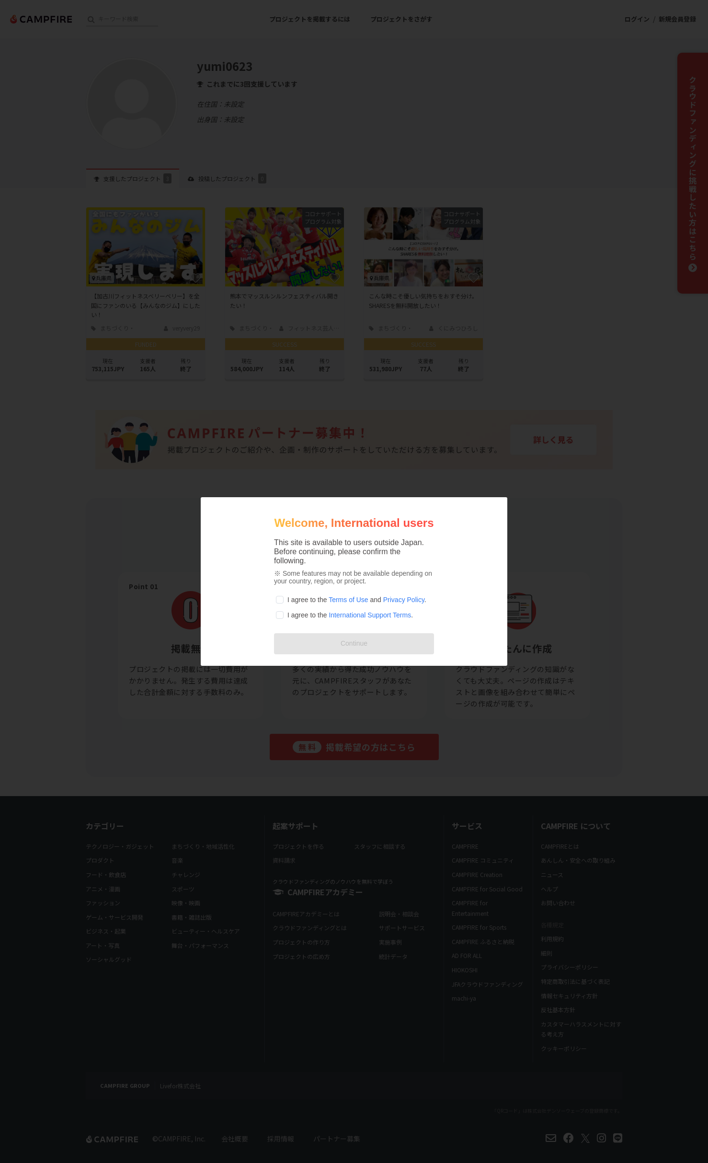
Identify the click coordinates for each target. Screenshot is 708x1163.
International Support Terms (370, 615)
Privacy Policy (403, 600)
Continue (354, 643)
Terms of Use (348, 600)
